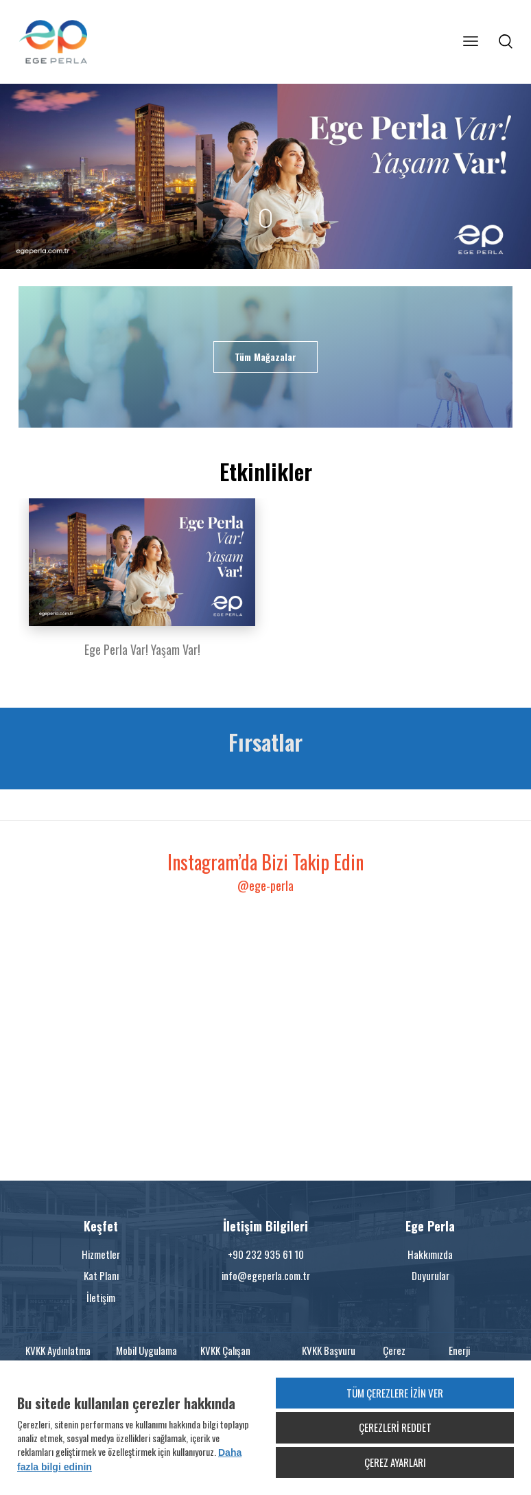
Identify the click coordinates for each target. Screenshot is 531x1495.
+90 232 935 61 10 (266, 1254)
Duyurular (430, 1275)
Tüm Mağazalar (265, 356)
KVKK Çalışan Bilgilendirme (225, 1357)
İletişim (100, 1297)
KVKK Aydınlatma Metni (58, 1357)
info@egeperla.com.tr (266, 1275)
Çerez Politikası (401, 1357)
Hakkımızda (430, 1254)
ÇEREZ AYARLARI (395, 1462)
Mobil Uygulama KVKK (146, 1357)
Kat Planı (101, 1275)
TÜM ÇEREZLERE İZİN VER (394, 1392)
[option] (142, 585)
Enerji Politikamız (470, 1357)
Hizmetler (101, 1254)
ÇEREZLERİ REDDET (395, 1427)
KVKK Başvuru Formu (328, 1357)
